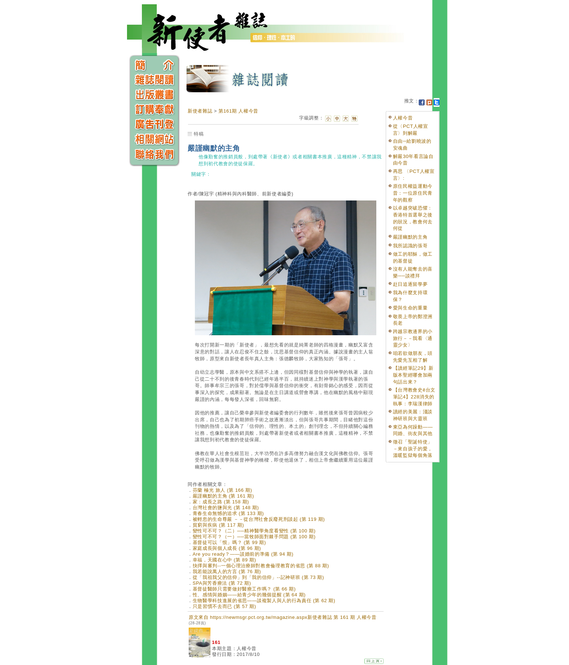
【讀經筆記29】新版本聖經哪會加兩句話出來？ (413, 374)
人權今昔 (403, 118)
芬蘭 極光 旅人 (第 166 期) (222, 490)
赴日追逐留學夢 (410, 284)
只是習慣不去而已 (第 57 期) (224, 606)
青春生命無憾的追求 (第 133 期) (228, 513)
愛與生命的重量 (410, 308)
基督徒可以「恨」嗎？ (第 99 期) (229, 542)
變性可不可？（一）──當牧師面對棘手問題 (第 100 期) (254, 536)
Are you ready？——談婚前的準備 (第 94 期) (243, 554)
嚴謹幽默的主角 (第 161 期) (223, 496)
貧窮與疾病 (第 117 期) (218, 525)
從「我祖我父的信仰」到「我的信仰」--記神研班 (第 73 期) (258, 577)
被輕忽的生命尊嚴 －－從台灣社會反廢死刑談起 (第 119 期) (259, 519)
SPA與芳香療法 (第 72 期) (222, 583)
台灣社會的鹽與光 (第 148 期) (226, 507)
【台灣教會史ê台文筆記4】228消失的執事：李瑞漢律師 (414, 396)
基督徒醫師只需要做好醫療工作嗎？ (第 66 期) (244, 589)
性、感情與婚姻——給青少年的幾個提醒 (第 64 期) (249, 594)
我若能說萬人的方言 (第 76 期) (227, 571)
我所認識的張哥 (410, 245)
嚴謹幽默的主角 (410, 237)
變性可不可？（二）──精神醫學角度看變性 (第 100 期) (254, 531)
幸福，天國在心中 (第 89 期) (224, 560)
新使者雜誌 (200, 111)
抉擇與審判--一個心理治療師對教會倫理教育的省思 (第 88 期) (261, 565)
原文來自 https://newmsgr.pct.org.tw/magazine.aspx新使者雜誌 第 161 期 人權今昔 (283, 620)
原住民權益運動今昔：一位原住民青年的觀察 (413, 192)
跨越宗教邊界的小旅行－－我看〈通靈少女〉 (413, 338)
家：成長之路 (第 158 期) (221, 501)
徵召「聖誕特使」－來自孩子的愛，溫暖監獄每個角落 (413, 448)
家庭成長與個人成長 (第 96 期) (227, 548)
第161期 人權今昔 (238, 111)
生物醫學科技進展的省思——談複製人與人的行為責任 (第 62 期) (264, 600)
